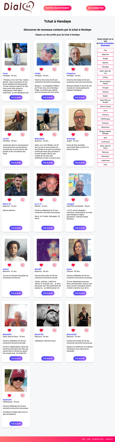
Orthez (105, 77)
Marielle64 (7, 334)
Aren (105, 165)
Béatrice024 (71, 334)
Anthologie (71, 139)
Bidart (105, 96)
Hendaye (105, 67)
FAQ (83, 439)
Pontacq (105, 115)
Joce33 (6, 139)
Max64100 (39, 334)
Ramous (105, 152)
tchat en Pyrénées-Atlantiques (106, 44)
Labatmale (105, 160)
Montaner (105, 156)
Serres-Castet (105, 106)
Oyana (69, 269)
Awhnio (6, 269)
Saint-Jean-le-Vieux (105, 147)
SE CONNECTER (96, 8)
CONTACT (109, 439)
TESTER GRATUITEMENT (57, 8)
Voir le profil (16, 97)
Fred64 (37, 73)
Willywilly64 (39, 139)
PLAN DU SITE (98, 439)
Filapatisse (71, 73)
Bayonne (105, 54)
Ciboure (105, 92)
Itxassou (105, 123)
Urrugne (105, 88)
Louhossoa (105, 142)
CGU (89, 439)
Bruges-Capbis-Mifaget (105, 132)
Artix (105, 111)
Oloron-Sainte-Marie (105, 82)
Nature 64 (7, 204)
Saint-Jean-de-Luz (105, 72)
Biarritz (105, 63)
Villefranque (105, 119)
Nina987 (38, 269)
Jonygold (70, 204)
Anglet (105, 59)
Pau (105, 50)
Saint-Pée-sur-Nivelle (105, 101)
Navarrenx (105, 127)
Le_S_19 (38, 204)
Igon (105, 138)
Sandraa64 (7, 400)
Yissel (5, 73)
